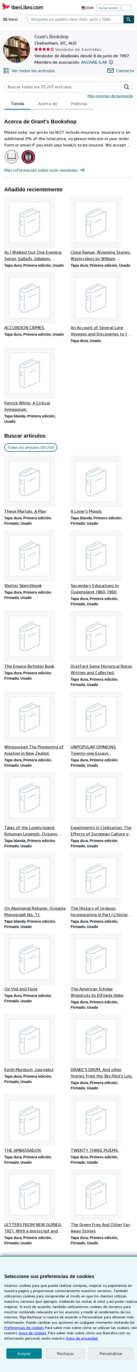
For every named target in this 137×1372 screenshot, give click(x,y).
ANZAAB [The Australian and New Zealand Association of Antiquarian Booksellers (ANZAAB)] (88, 62)
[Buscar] (129, 19)
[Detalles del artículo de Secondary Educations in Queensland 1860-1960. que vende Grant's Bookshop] (102, 564)
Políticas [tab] (77, 104)
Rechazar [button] (65, 1353)
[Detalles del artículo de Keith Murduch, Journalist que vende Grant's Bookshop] (35, 1048)
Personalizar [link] (111, 1353)
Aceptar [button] (24, 1353)
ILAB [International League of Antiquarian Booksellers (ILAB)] (103, 62)
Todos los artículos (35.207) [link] (30, 449)
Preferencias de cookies (105, 1322)
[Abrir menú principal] (11, 19)
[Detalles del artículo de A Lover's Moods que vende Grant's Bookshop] (102, 486)
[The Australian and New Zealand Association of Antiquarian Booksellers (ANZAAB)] (11, 164)
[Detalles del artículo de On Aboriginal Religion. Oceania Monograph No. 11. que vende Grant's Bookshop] (35, 889)
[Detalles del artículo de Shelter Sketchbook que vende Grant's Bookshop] (35, 561)
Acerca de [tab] (46, 104)
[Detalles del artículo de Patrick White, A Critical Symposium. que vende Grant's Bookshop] (35, 380)
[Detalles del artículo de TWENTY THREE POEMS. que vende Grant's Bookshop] (102, 1130)
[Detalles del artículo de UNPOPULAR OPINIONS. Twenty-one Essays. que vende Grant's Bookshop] (102, 726)
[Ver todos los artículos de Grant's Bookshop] (28, 70)
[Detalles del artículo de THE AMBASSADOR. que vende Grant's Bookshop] (35, 1130)
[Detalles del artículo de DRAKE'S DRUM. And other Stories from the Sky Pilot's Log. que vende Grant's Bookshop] (102, 1051)
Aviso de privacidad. (20, 1338)
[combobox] (75, 19)
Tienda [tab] (17, 104)
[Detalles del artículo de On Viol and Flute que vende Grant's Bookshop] (35, 967)
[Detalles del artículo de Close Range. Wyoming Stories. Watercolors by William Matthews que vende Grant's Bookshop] (102, 229)
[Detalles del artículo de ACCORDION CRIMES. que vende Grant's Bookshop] (35, 302)
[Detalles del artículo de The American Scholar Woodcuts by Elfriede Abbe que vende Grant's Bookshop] (102, 970)
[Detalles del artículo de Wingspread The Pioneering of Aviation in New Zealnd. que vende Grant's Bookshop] (35, 726)
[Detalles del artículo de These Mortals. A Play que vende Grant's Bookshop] (35, 486)
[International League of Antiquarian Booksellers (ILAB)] (28, 164)
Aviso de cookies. (117, 1327)
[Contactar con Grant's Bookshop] (121, 70)
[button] (112, 62)
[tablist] (48, 104)
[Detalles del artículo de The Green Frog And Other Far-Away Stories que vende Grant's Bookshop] (102, 1207)
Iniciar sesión (108, 8)
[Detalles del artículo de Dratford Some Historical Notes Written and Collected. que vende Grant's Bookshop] (102, 645)
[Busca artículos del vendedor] (57, 86)
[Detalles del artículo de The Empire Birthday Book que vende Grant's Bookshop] (35, 642)
